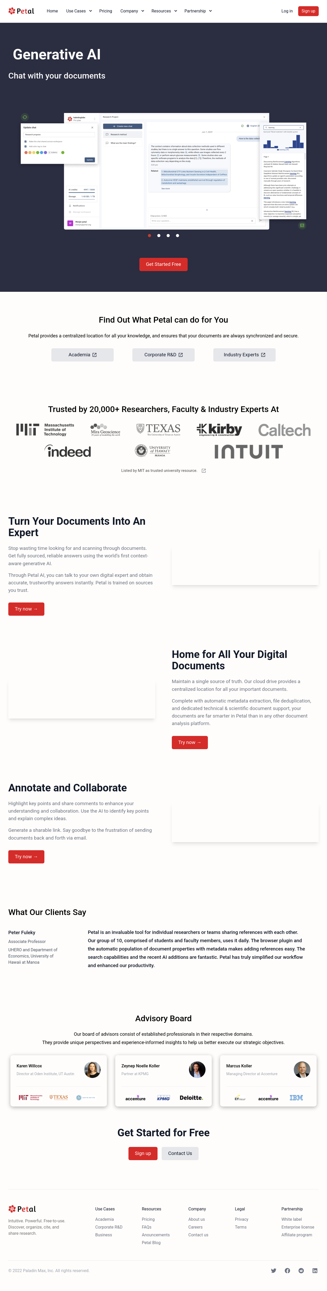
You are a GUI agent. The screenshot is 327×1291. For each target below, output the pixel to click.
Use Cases (79, 10)
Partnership (199, 10)
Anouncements (156, 1234)
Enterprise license (298, 1227)
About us (196, 1219)
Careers (195, 1227)
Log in (287, 11)
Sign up (308, 11)
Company (132, 10)
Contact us (198, 1234)
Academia (104, 1219)
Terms (241, 1227)
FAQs (146, 1227)
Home (52, 11)
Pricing (105, 11)
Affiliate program (297, 1234)
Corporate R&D (108, 1227)
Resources (165, 10)
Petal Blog (151, 1242)
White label (292, 1219)
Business (103, 1234)
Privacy (241, 1219)
